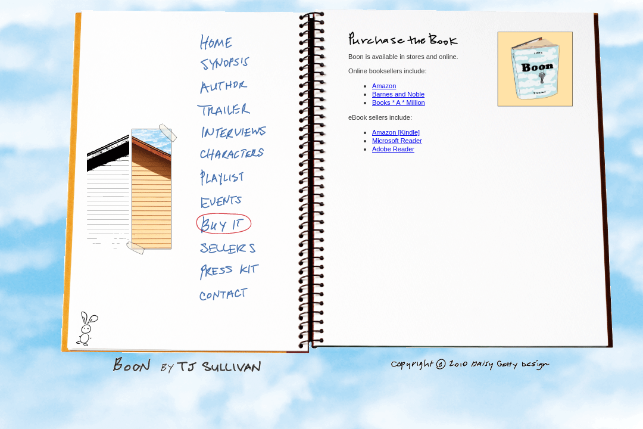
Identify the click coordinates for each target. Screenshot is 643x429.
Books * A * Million (398, 102)
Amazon (384, 85)
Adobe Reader (393, 149)
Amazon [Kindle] (396, 132)
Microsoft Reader (397, 140)
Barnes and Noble (398, 94)
